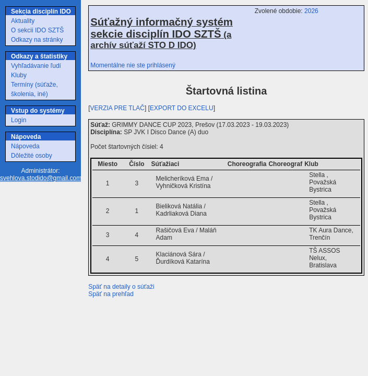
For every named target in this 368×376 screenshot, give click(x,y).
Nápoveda (25, 146)
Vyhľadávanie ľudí (36, 65)
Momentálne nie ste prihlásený (132, 65)
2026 (311, 11)
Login (18, 120)
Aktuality (22, 21)
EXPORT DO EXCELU (181, 108)
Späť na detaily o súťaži (121, 286)
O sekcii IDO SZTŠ (37, 30)
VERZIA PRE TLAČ (117, 108)
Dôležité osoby (31, 155)
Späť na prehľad (111, 294)
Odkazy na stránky (37, 39)
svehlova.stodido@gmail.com (40, 178)
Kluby (19, 75)
